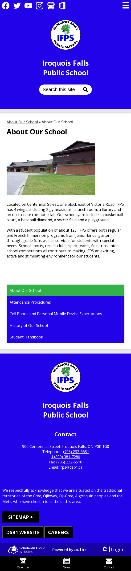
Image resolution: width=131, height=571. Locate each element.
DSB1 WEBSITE (23, 532)
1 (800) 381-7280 (65, 456)
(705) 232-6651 (76, 451)
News (66, 563)
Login (112, 549)
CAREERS (58, 532)
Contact (109, 563)
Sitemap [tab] (18, 517)
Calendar (23, 563)
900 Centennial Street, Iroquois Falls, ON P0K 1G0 (65, 446)
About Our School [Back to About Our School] (22, 122)
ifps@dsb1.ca (71, 467)
